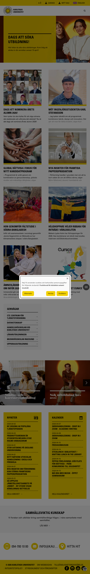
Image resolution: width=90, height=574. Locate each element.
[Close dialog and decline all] (67, 277)
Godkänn (62, 294)
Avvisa (50, 294)
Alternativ (28, 294)
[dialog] (45, 287)
